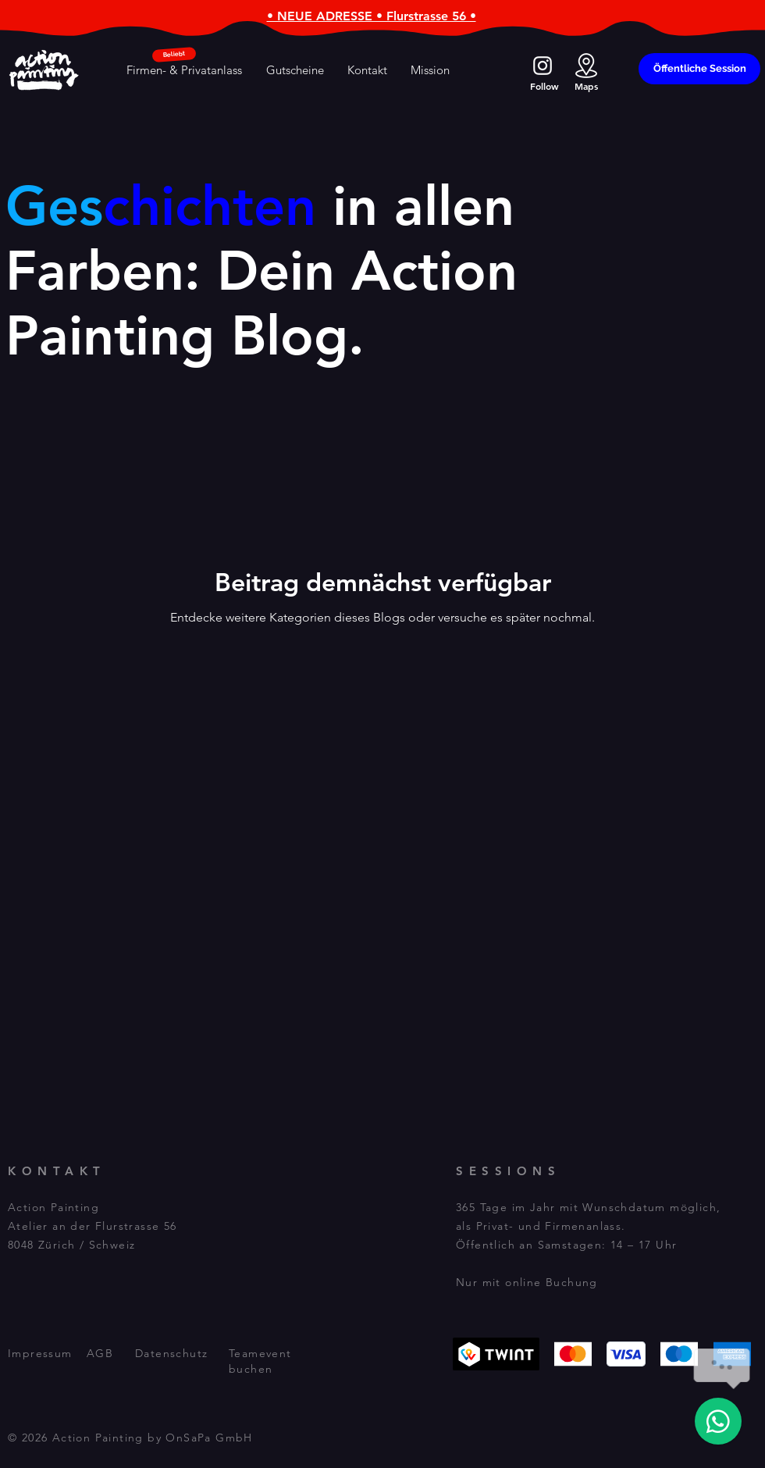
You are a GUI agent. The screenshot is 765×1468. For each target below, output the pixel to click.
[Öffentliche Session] (699, 68)
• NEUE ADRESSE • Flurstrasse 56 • (371, 16)
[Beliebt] (174, 54)
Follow (544, 86)
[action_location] (586, 65)
